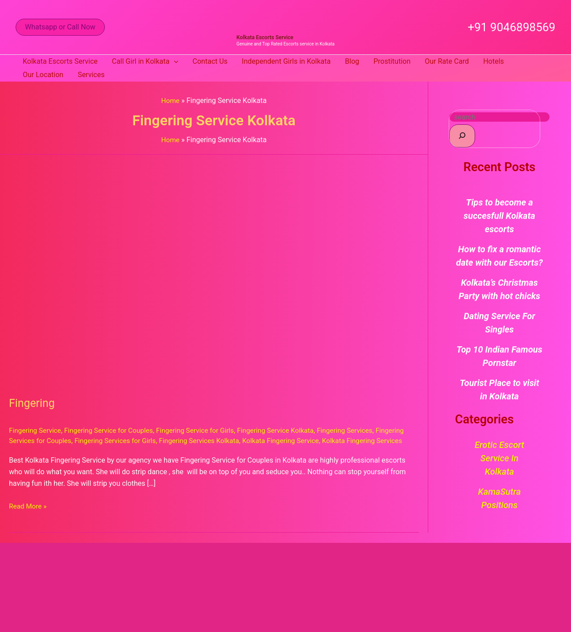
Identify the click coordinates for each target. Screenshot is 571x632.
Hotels (493, 61)
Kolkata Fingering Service (324, 440)
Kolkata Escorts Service (264, 37)
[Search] (462, 135)
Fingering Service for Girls (203, 430)
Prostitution (391, 61)
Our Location (43, 74)
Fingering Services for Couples (57, 440)
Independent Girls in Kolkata (286, 61)
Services (91, 74)
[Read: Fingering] (214, 269)
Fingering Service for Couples (112, 430)
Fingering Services (360, 430)
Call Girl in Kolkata (145, 61)
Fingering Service (36, 430)
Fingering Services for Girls (151, 440)
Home (170, 100)
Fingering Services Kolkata (239, 440)
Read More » (28, 516)
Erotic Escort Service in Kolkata (499, 458)
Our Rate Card (447, 61)
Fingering (33, 403)
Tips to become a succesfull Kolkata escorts (499, 215)
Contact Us (210, 61)
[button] (60, 27)
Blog (352, 61)
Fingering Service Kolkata (287, 430)
